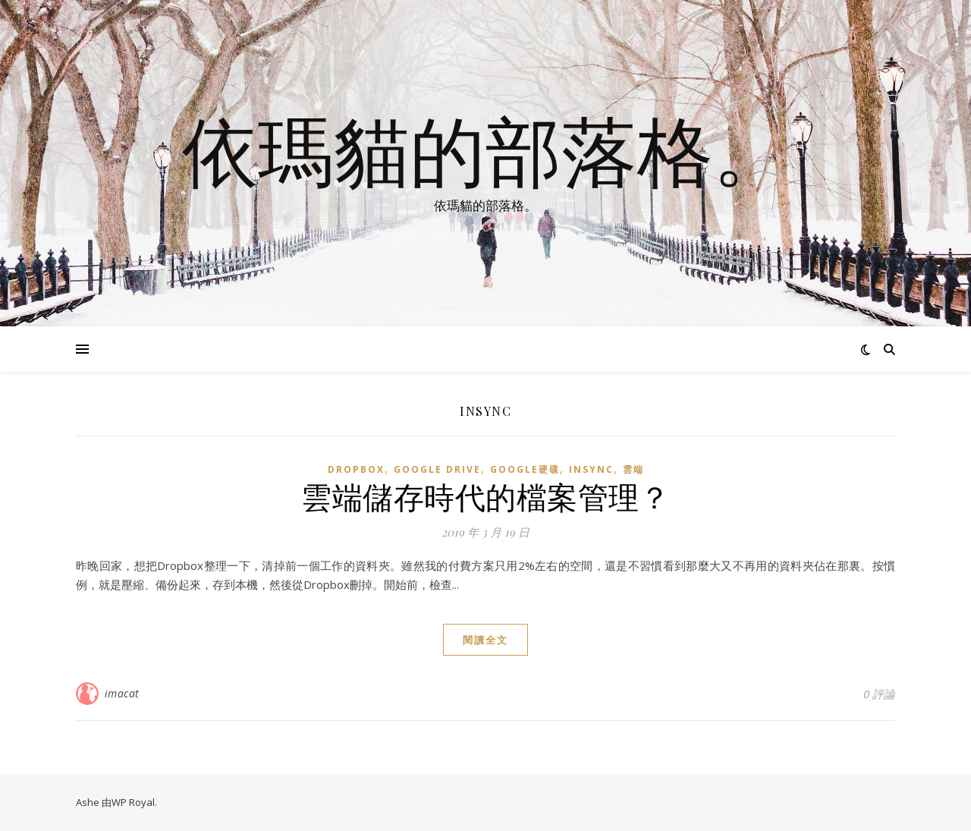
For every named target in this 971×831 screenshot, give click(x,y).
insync (591, 469)
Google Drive (437, 469)
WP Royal (133, 802)
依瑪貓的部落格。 (485, 149)
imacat (122, 693)
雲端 (633, 469)
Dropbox (356, 469)
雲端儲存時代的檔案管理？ (485, 496)
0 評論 (879, 693)
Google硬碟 (525, 469)
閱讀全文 (485, 640)
